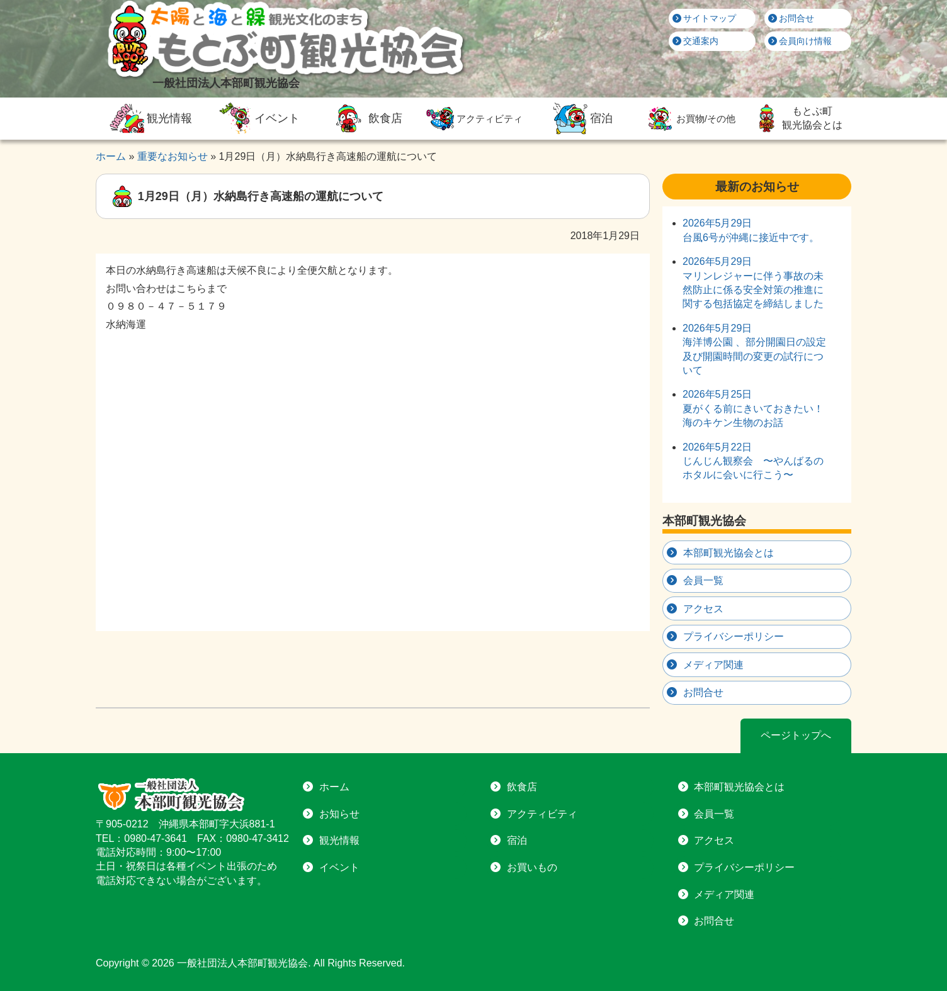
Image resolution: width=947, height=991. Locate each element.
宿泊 (581, 118)
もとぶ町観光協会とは (797, 118)
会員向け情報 (800, 41)
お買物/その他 (689, 118)
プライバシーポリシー (733, 636)
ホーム (334, 786)
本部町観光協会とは (728, 552)
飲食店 (365, 118)
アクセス (703, 608)
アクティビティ (473, 118)
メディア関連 (713, 664)
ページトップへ (796, 735)
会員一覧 (703, 580)
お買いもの (532, 867)
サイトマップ (704, 18)
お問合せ (791, 18)
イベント (257, 118)
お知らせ (339, 814)
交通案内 (695, 41)
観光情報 (149, 118)
